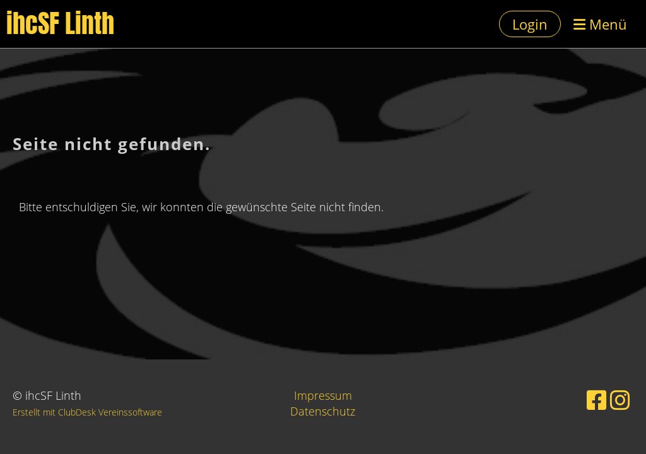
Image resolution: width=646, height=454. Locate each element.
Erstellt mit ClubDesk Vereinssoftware (87, 412)
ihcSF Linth (60, 24)
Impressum (323, 395)
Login (530, 24)
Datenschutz (322, 411)
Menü (600, 24)
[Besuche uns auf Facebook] (597, 400)
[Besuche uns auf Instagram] (620, 400)
